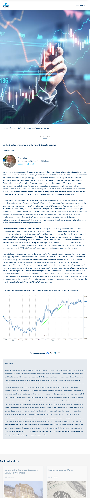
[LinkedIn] (55, 353)
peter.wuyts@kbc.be (26, 164)
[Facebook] (47, 353)
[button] (80, 5)
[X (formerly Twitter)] (51, 353)
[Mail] (58, 353)
